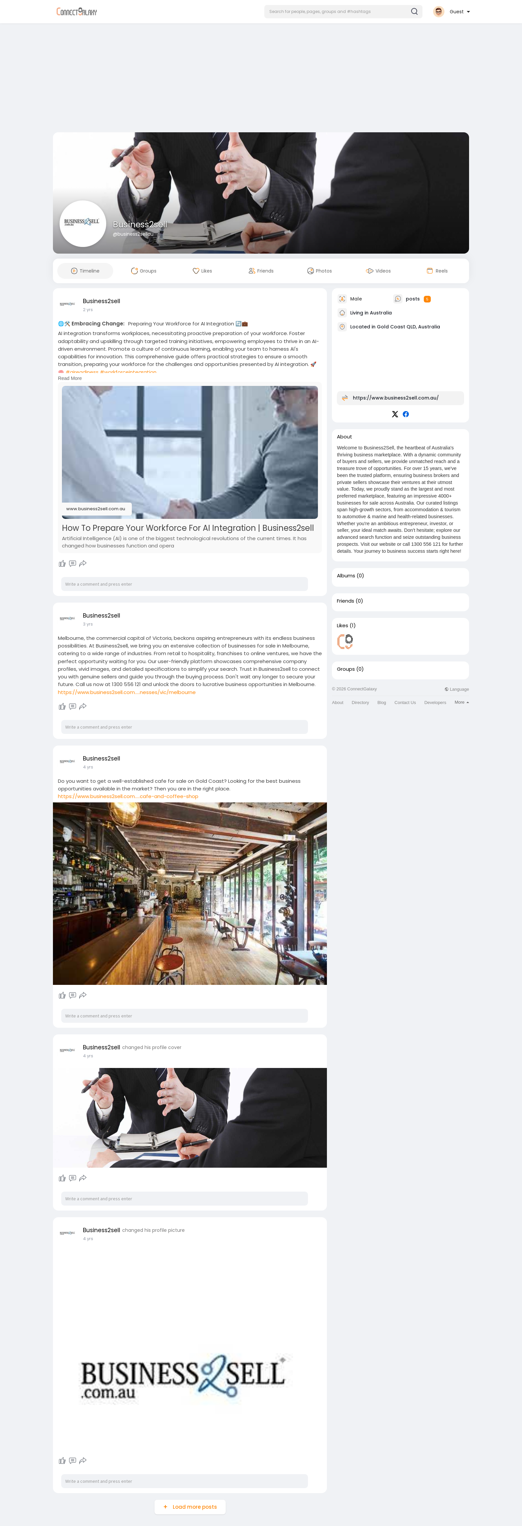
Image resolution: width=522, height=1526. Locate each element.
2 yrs (88, 309)
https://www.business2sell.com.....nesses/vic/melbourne (127, 692)
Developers (435, 702)
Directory (360, 702)
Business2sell (140, 224)
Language (456, 689)
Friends (345, 601)
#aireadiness (82, 372)
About (337, 702)
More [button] (462, 702)
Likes (342, 625)
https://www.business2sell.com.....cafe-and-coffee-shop (128, 796)
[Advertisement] (261, 79)
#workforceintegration (128, 372)
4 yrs (88, 767)
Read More (70, 378)
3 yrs (88, 624)
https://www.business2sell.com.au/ (396, 398)
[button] (343, 11)
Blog (382, 702)
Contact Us (405, 702)
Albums (346, 575)
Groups (346, 669)
